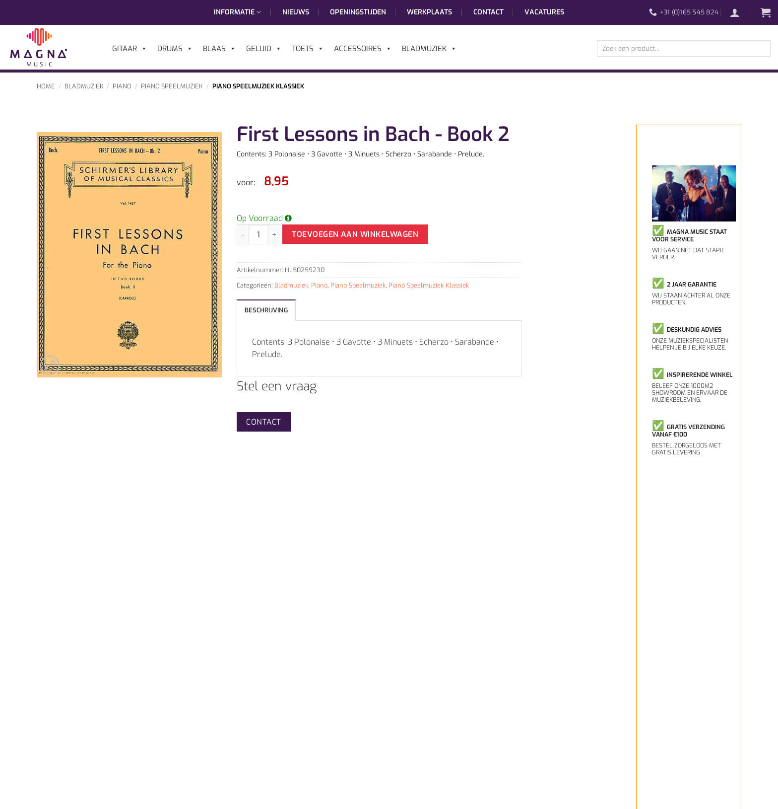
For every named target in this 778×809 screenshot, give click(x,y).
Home (46, 86)
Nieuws (295, 12)
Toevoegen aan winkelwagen (355, 234)
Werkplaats (429, 12)
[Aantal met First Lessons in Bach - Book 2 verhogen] (274, 234)
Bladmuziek (84, 86)
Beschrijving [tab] (266, 310)
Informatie (237, 12)
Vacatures (544, 12)
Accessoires (363, 48)
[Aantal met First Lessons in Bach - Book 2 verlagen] (243, 234)
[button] (740, 12)
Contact (488, 12)
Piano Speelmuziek (172, 86)
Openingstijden (358, 12)
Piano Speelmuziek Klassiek (258, 86)
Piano (122, 86)
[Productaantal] (258, 234)
